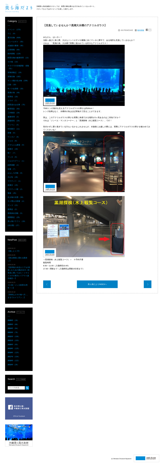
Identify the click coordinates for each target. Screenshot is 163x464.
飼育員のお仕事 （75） (17, 105)
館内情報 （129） (15, 54)
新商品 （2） (13, 209)
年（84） (13, 328)
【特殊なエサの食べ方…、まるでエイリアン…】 (18, 294)
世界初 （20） (13, 97)
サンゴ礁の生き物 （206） (18, 81)
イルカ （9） (13, 141)
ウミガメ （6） (14, 137)
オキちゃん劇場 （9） (16, 145)
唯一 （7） (12, 153)
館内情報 (140, 30)
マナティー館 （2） (15, 189)
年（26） (13, 365)
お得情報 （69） (14, 50)
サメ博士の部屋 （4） (16, 201)
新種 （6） (12, 133)
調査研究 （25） (14, 121)
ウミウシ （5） (14, 125)
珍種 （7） (12, 169)
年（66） (13, 324)
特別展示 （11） (14, 129)
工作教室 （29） (14, 113)
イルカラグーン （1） (16, 161)
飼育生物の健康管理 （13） (19, 58)
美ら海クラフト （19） (17, 221)
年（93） (13, 344)
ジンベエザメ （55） (16, 42)
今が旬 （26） (13, 177)
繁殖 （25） (12, 193)
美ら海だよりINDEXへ (97, 284)
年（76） (13, 332)
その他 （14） (13, 62)
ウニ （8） (12, 33)
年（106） (14, 336)
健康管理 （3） (14, 117)
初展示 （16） (13, 149)
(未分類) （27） (14, 225)
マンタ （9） (13, 157)
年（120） (14, 352)
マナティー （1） (15, 181)
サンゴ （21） (13, 205)
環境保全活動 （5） (15, 213)
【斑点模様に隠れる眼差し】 (17, 257)
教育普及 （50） (14, 109)
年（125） (14, 348)
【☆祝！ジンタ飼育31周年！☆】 (18, 285)
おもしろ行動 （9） (15, 173)
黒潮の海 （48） (14, 93)
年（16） (13, 320)
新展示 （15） (13, 185)
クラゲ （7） (13, 101)
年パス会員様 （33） (16, 89)
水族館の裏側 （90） (16, 46)
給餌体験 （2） (14, 165)
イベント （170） (15, 30)
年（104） (14, 357)
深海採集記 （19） (15, 72)
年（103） (14, 340)
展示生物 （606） (15, 38)
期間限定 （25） (14, 217)
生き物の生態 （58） (16, 197)
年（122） (14, 360)
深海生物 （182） (15, 76)
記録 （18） (12, 85)
